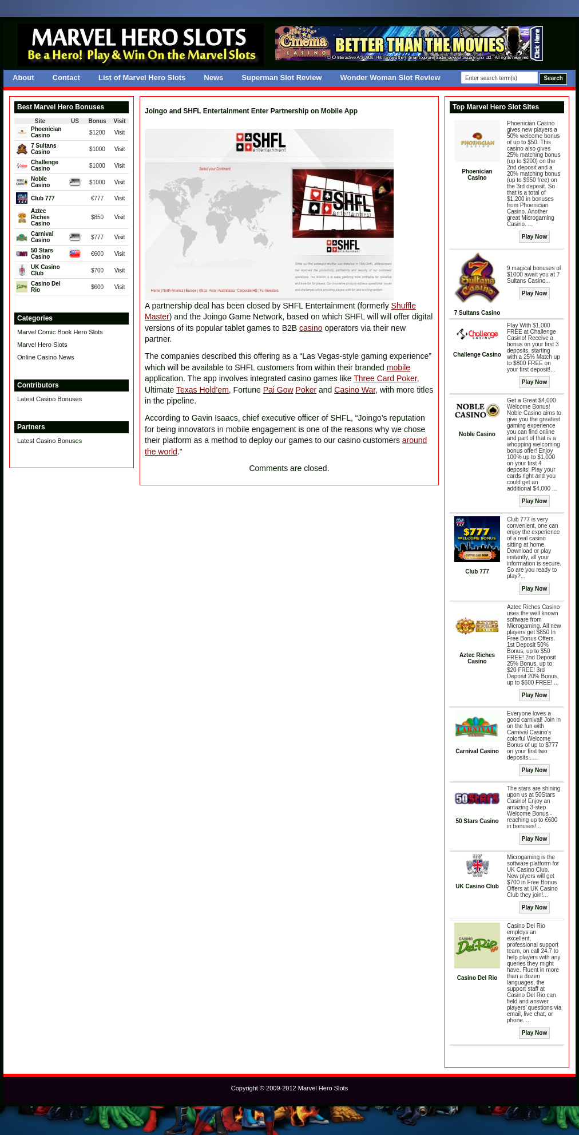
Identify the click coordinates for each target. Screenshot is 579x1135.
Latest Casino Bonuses (49, 399)
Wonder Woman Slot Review (390, 77)
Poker (306, 389)
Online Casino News (45, 357)
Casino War (354, 389)
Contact (66, 77)
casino (310, 328)
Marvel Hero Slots (42, 344)
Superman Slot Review (281, 77)
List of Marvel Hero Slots (141, 77)
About (23, 77)
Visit (119, 132)
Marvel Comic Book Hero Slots (60, 332)
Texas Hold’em (202, 389)
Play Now (534, 237)
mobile (398, 367)
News (213, 77)
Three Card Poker (385, 378)
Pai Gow (278, 389)
